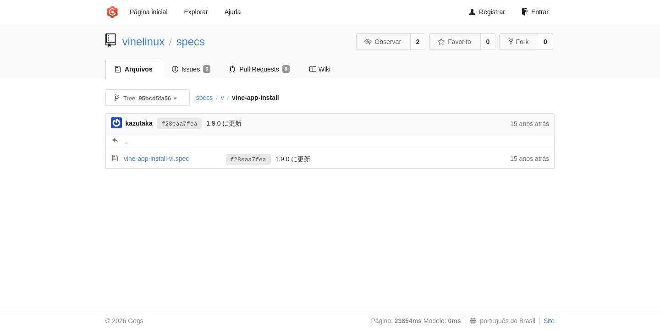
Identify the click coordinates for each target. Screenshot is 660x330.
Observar (382, 41)
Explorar (196, 12)
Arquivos (134, 69)
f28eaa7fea (179, 124)
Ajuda (233, 12)
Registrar (487, 12)
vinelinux (143, 41)
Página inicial (149, 12)
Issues (191, 69)
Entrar (535, 12)
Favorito (454, 41)
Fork (518, 41)
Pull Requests (260, 69)
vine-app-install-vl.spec (156, 158)
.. (126, 141)
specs (190, 41)
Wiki (319, 69)
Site (549, 320)
